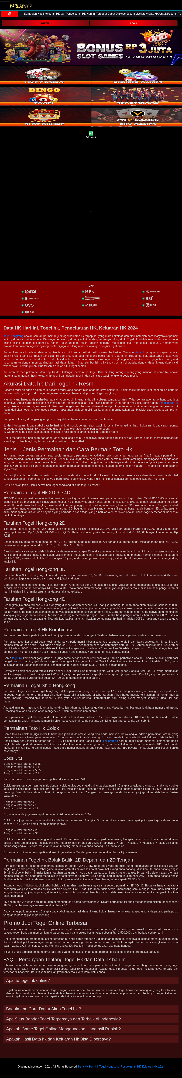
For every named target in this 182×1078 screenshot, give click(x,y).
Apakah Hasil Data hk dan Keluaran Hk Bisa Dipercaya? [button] (58, 1039)
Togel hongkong (13, 336)
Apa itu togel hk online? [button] (28, 980)
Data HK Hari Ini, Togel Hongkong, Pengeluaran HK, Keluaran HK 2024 (121, 1066)
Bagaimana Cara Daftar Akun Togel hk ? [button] (43, 1008)
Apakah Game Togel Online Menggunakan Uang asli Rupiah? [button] (63, 1029)
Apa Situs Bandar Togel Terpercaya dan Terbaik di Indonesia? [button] (63, 1019)
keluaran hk (110, 740)
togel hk (17, 658)
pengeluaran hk (168, 402)
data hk (140, 352)
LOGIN (133, 23)
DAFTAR (45, 23)
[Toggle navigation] (5, 5)
